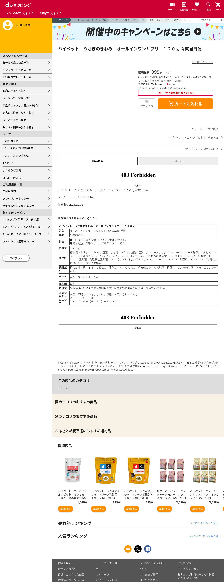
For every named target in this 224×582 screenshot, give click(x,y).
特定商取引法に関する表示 (18, 206)
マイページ (102, 574)
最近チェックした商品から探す (21, 105)
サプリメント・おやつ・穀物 (164, 20)
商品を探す (64, 563)
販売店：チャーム (202, 62)
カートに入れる (185, 103)
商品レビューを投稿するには (201, 149)
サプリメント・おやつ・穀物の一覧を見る (193, 137)
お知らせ (8, 163)
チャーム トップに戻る (205, 129)
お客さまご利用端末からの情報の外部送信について (196, 576)
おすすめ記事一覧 (106, 563)
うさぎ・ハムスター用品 (123, 20)
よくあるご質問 (12, 170)
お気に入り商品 (67, 569)
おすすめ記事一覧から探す (18, 127)
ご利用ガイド (10, 141)
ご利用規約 (9, 191)
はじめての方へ (12, 177)
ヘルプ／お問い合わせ (16, 155)
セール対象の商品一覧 (16, 62)
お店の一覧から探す (14, 90)
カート (100, 569)
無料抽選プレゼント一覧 (17, 77)
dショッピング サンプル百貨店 (21, 219)
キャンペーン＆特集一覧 (17, 70)
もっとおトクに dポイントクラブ (22, 234)
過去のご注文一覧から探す (18, 112)
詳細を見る (65, 509)
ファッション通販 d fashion (19, 241)
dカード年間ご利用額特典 (18, 148)
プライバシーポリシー (16, 198)
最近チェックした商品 (71, 574)
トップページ (61, 20)
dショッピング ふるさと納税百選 (22, 226)
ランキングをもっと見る (204, 523)
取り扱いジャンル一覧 (71, 580)
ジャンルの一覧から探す (17, 98)
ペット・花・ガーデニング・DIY (89, 20)
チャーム (63, 388)
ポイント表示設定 (106, 580)
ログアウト (16, 258)
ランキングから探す (14, 120)
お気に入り (146, 106)
